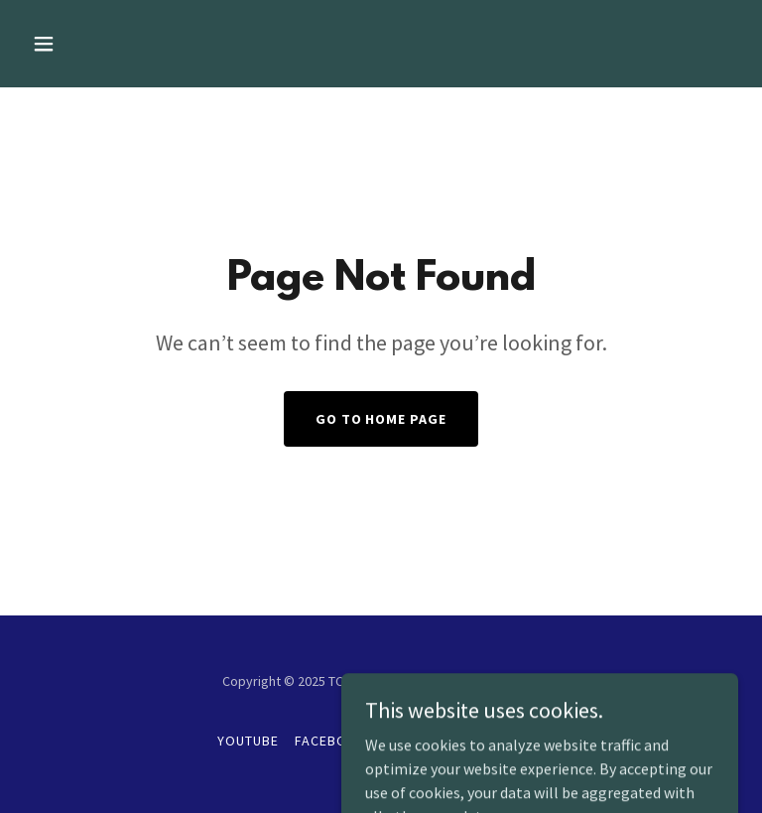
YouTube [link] (248, 740)
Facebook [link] (331, 740)
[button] (106, 44)
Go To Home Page (381, 419)
